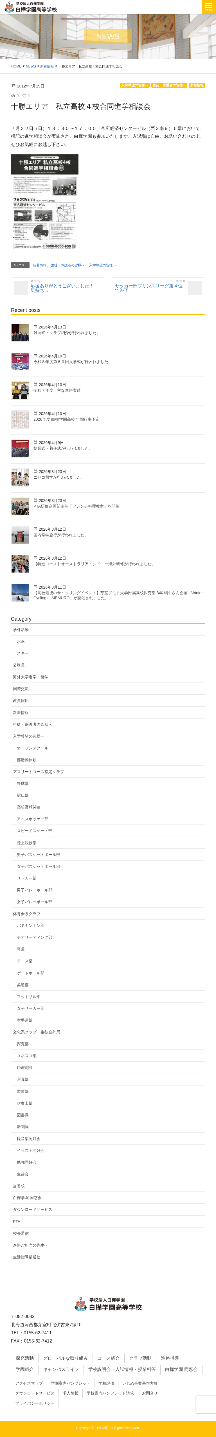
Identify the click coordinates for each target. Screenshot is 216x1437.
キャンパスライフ (61, 1369)
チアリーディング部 (34, 937)
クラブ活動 (140, 1358)
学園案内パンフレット (70, 1383)
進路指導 (170, 1358)
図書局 (23, 1115)
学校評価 (106, 1383)
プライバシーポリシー (35, 1403)
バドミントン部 (30, 925)
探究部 (23, 1044)
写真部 (23, 1079)
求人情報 (70, 1393)
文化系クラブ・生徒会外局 (36, 1032)
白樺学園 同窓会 (27, 1197)
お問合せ (150, 1393)
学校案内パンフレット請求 (110, 1393)
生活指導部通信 (26, 1257)
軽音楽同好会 (28, 1138)
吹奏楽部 (25, 1103)
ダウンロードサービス (32, 1209)
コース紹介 (108, 1358)
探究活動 (25, 1358)
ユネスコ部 (27, 1055)
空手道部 (25, 1020)
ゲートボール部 (30, 973)
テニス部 (25, 961)
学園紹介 (25, 1369)
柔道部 (23, 985)
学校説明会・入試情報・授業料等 (122, 1369)
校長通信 (21, 1233)
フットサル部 (28, 996)
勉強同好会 (27, 1162)
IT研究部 (24, 1067)
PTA (16, 1221)
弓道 (21, 949)
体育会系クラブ (26, 913)
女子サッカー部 (30, 1008)
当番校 (19, 1186)
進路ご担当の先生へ (30, 1245)
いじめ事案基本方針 (140, 1383)
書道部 (23, 1091)
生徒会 (23, 1174)
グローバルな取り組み (65, 1358)
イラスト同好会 (30, 1150)
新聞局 (23, 1127)
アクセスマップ (29, 1383)
